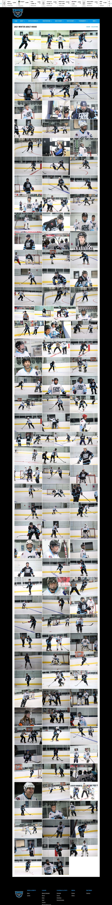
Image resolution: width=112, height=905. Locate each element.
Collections (94, 26)
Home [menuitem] (15, 21)
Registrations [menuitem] (47, 21)
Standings (59, 897)
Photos (73, 893)
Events (28, 895)
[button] (27, 39)
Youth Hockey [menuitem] (71, 21)
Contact (44, 902)
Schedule (59, 893)
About (43, 895)
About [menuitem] (22, 21)
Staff (43, 900)
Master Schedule (46, 893)
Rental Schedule (60, 900)
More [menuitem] (95, 21)
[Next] (111, 3)
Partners (88, 893)
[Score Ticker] (56, 3)
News (28, 893)
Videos (73, 895)
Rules (43, 897)
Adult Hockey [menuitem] (59, 21)
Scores (58, 895)
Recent (88, 26)
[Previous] (1, 3)
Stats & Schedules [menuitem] (34, 21)
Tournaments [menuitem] (83, 21)
